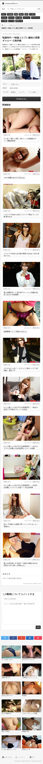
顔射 (16, 14)
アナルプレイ (35, 17)
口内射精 (10, 14)
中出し (4, 14)
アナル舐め (32, 92)
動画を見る (23, 99)
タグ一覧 (11, 21)
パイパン (11, 17)
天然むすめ (15, 84)
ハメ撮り (32, 14)
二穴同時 (4, 21)
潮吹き (21, 14)
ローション (26, 17)
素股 (26, 14)
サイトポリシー (22, 757)
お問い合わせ (8, 757)
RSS (33, 757)
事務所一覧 (19, 21)
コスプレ (4, 17)
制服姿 (13, 92)
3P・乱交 (18, 17)
